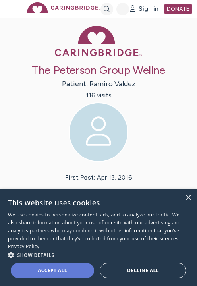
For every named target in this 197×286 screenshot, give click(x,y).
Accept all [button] (52, 270)
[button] (98, 254)
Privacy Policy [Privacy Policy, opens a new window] (23, 246)
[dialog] (98, 237)
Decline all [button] (143, 270)
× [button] (188, 198)
